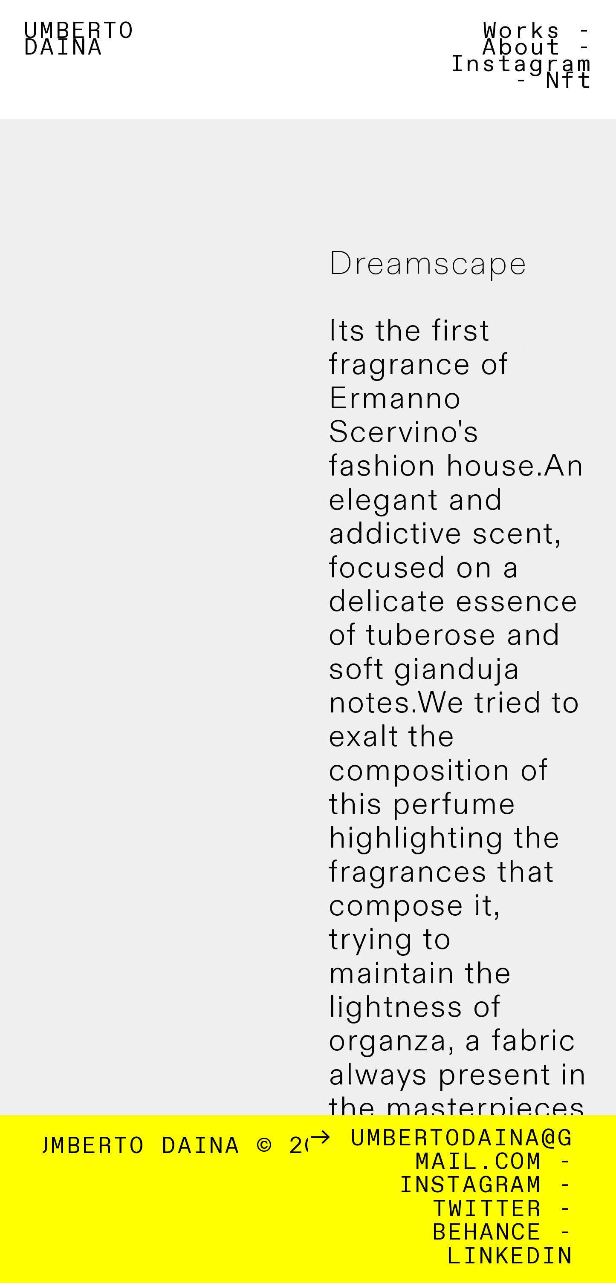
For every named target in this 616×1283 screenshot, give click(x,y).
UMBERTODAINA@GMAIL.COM (461, 1150)
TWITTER (487, 1209)
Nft (569, 81)
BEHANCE (487, 1233)
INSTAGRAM (470, 1185)
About (521, 48)
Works (522, 31)
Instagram (521, 64)
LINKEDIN (510, 1257)
